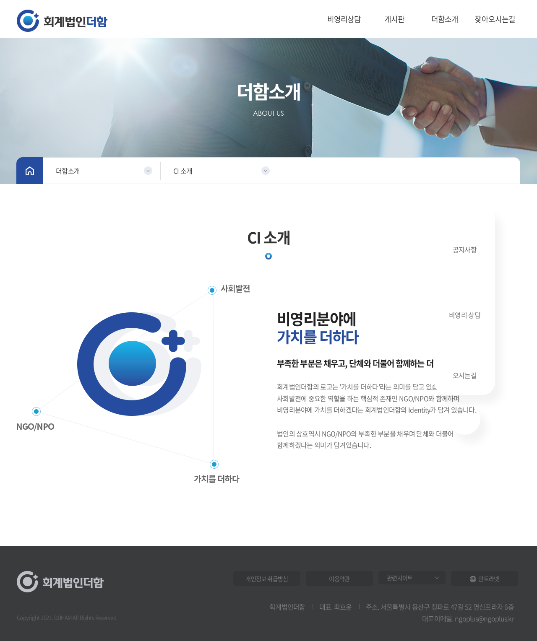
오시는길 (465, 364)
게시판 (394, 19)
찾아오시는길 (494, 19)
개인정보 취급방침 (266, 578)
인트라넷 (484, 578)
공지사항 (465, 237)
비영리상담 (344, 19)
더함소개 (445, 19)
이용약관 (339, 578)
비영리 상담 (464, 302)
